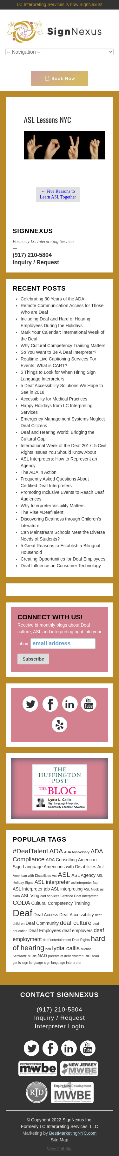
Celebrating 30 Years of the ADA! (53, 298)
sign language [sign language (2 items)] (32, 962)
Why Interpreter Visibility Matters (52, 505)
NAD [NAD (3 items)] (42, 955)
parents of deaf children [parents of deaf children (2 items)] (65, 956)
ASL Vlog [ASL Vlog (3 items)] (30, 895)
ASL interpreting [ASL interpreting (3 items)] (67, 888)
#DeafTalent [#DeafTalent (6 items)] (30, 851)
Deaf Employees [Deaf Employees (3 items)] (45, 930)
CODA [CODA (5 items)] (21, 902)
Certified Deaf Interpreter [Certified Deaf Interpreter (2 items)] (79, 896)
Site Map (59, 1139)
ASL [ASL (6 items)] (64, 874)
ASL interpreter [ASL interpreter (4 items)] (52, 882)
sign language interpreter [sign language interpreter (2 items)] (63, 962)
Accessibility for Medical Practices (54, 398)
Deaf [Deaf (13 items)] (22, 913)
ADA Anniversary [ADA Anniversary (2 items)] (76, 852)
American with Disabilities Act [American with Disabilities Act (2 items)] (35, 875)
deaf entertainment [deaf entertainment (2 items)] (57, 940)
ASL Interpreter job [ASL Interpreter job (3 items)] (31, 888)
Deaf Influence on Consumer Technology (61, 565)
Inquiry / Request (36, 262)
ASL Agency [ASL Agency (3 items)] (83, 875)
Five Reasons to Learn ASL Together (58, 194)
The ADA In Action (38, 472)
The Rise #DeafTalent (42, 512)
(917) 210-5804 (32, 255)
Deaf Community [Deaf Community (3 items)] (42, 923)
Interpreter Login (59, 1026)
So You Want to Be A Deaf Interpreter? (58, 352)
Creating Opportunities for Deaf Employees (63, 558)
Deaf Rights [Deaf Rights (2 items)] (81, 940)
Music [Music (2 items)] (32, 956)
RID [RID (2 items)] (87, 956)
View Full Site (59, 1148)
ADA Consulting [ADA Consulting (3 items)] (61, 859)
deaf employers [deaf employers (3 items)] (77, 930)
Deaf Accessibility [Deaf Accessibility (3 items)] (76, 914)
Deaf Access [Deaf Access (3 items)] (45, 914)
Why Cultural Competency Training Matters (63, 345)
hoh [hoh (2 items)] (48, 949)
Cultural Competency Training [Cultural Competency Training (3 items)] (60, 903)
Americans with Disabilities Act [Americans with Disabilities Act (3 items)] (74, 866)
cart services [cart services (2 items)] (49, 896)
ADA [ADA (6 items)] (56, 851)
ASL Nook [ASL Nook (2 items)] (91, 889)
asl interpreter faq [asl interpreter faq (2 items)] (84, 882)
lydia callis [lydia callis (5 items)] (66, 948)
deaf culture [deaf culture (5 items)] (75, 922)
